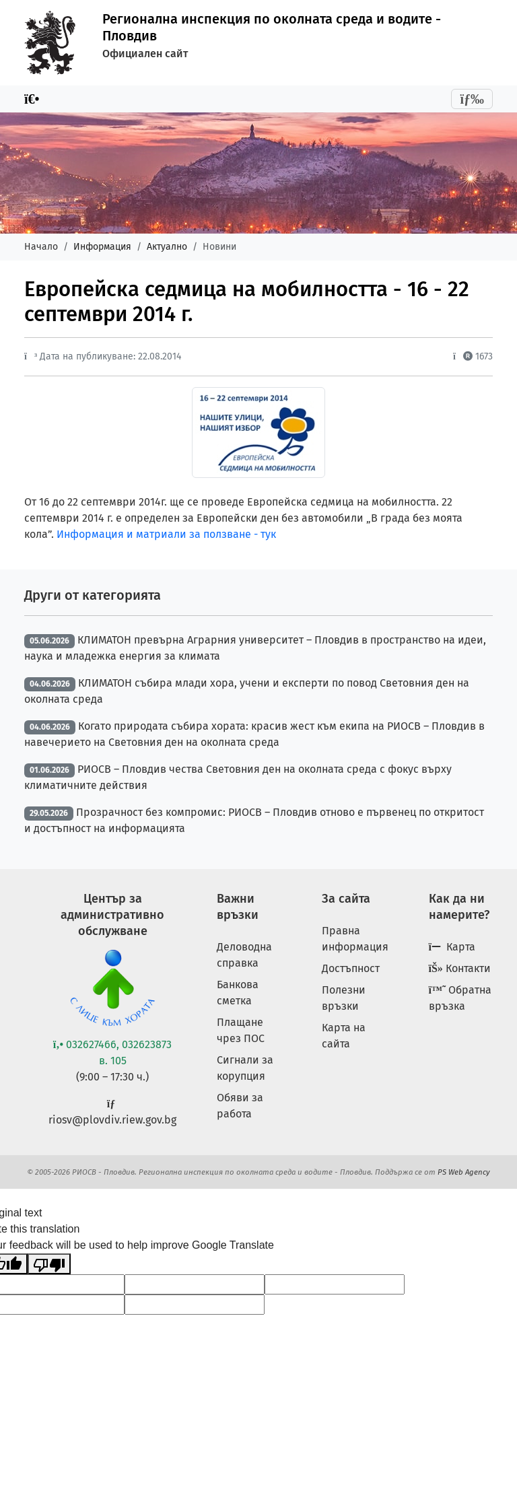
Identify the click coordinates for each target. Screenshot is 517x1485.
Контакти (460, 968)
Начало (41, 246)
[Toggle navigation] (472, 99)
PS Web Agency (464, 1172)
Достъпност (351, 968)
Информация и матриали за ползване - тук (166, 534)
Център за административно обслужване (112, 914)
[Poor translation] (49, 1263)
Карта (452, 946)
